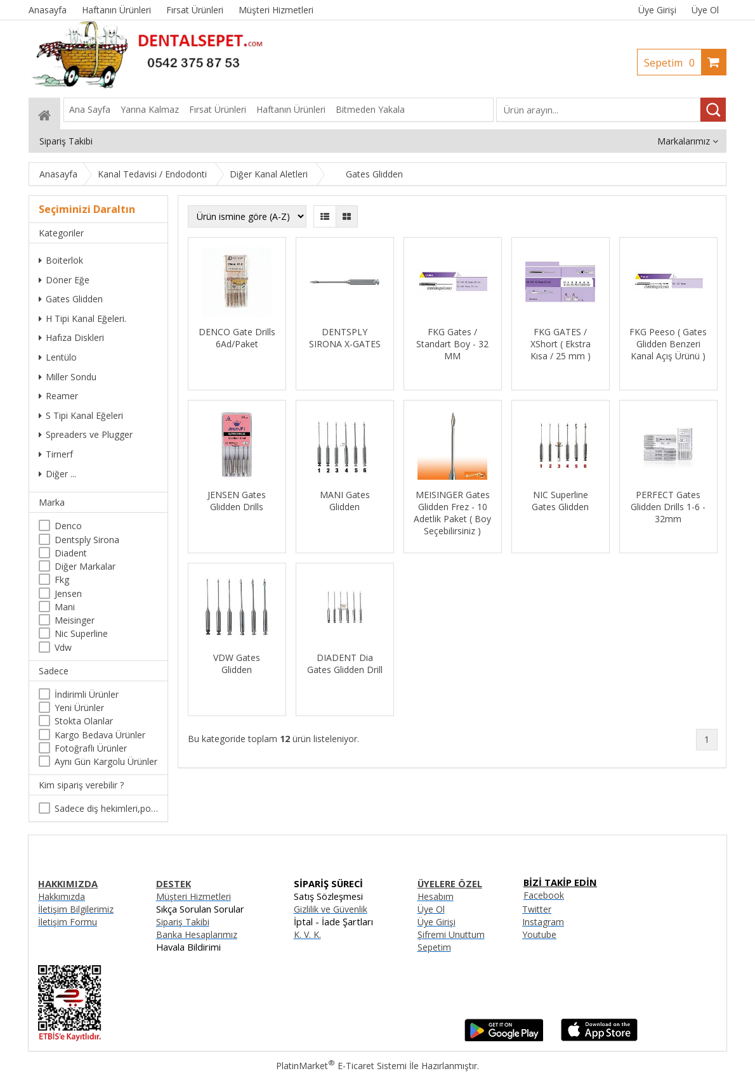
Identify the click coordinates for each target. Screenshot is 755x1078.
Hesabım (435, 896)
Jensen (68, 593)
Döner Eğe (64, 280)
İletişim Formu (67, 922)
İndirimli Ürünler (87, 694)
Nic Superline (81, 633)
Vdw (63, 647)
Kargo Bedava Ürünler (100, 735)
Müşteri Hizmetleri (193, 896)
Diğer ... (57, 474)
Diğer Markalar (85, 566)
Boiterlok (61, 260)
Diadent (71, 553)
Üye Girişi (657, 10)
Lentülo (58, 357)
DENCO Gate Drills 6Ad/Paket (237, 338)
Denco (68, 526)
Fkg (62, 580)
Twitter (536, 909)
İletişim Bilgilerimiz (76, 909)
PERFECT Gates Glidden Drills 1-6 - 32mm (668, 507)
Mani (65, 607)
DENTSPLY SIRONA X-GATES (345, 338)
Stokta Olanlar (84, 721)
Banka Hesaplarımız (196, 934)
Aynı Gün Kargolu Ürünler (106, 761)
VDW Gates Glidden (236, 663)
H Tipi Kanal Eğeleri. (82, 318)
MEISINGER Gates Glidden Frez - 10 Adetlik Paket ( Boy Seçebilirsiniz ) (452, 513)
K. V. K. (307, 934)
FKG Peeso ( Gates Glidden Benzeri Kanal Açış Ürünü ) (668, 344)
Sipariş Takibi (182, 922)
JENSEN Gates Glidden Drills (236, 501)
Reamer (58, 396)
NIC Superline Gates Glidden (560, 501)
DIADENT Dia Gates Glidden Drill (345, 663)
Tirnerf (56, 454)
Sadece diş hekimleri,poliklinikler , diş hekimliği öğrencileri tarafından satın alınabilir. (106, 808)
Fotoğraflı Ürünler (91, 748)
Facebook (543, 895)
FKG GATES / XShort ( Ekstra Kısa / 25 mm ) (560, 344)
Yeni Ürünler (79, 708)
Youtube (539, 934)
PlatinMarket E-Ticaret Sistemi (341, 1066)
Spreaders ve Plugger (86, 434)
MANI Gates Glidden (345, 501)
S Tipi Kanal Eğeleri (81, 415)
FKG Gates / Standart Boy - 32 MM (452, 344)
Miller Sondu (67, 377)
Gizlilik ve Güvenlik (330, 909)
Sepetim (672, 63)
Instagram (543, 922)
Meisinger (75, 620)
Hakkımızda (61, 896)
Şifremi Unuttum (451, 934)
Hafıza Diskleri (71, 337)
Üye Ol (705, 10)
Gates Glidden (71, 299)
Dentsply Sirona (87, 540)
